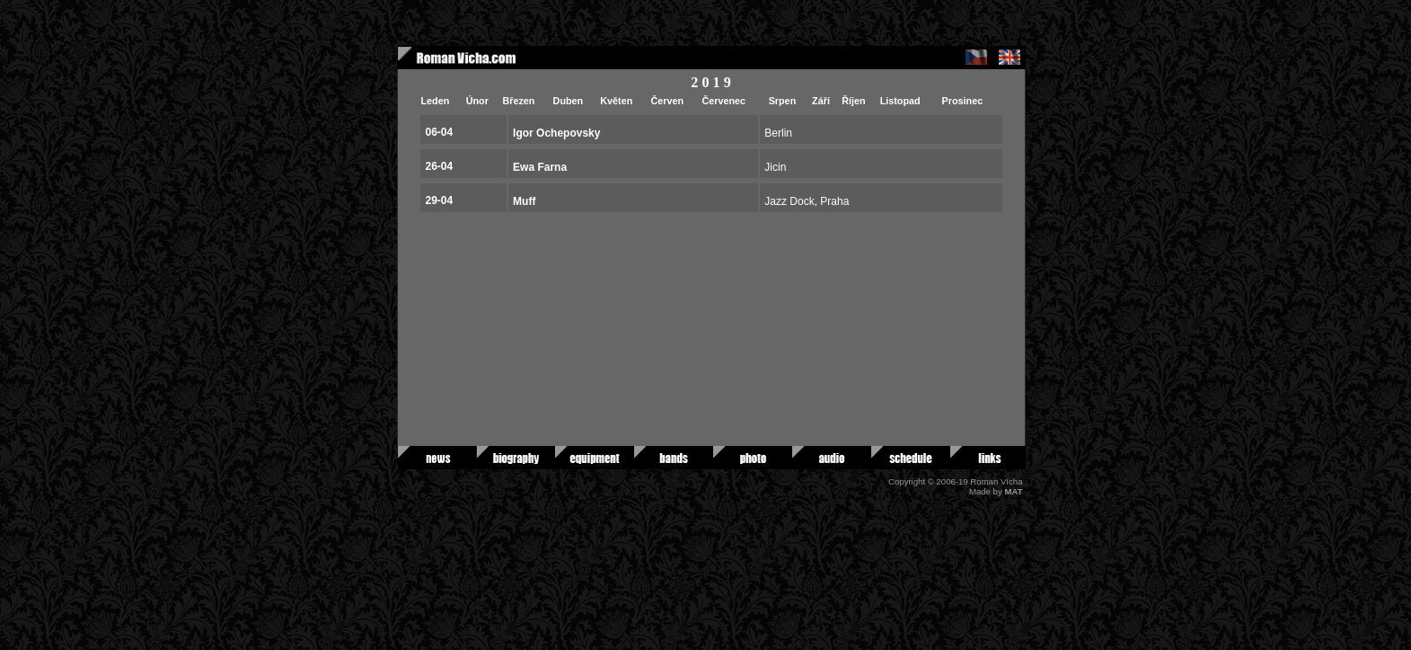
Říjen (853, 100)
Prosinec (962, 100)
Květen (616, 100)
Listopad (900, 100)
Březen (518, 100)
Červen (666, 100)
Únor (477, 100)
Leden (435, 100)
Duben (568, 100)
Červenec (723, 100)
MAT (1013, 491)
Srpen (783, 100)
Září (821, 100)
